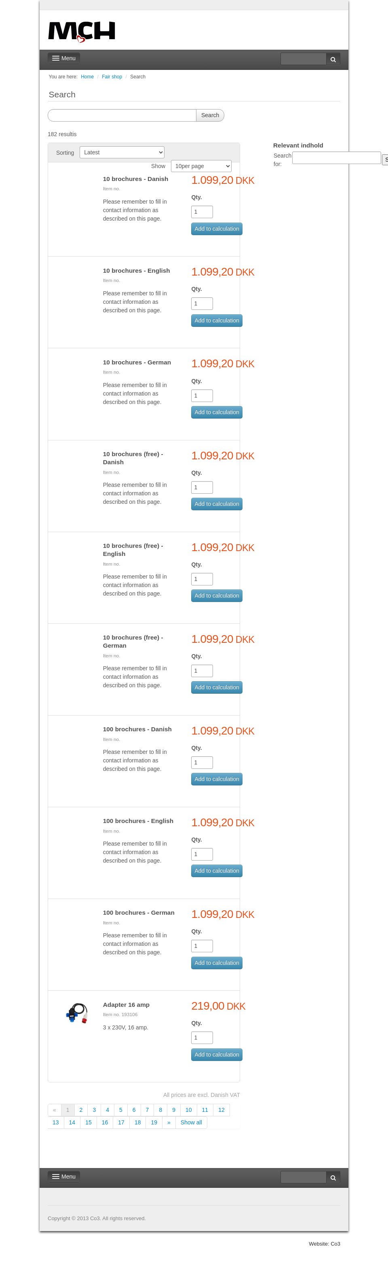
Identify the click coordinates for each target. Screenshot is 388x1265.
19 (154, 1122)
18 (138, 1122)
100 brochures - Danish (137, 729)
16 (105, 1122)
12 (221, 1110)
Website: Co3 (324, 1244)
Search (138, 77)
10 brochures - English (136, 270)
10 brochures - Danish (136, 178)
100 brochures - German (139, 912)
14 (72, 1122)
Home (87, 77)
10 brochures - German (137, 362)
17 (121, 1122)
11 (205, 1110)
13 (56, 1122)
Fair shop (112, 77)
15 (88, 1122)
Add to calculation (216, 228)
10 (189, 1110)
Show (158, 166)
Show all (191, 1122)
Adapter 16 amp (126, 1004)
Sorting (65, 152)
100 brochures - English (138, 820)
